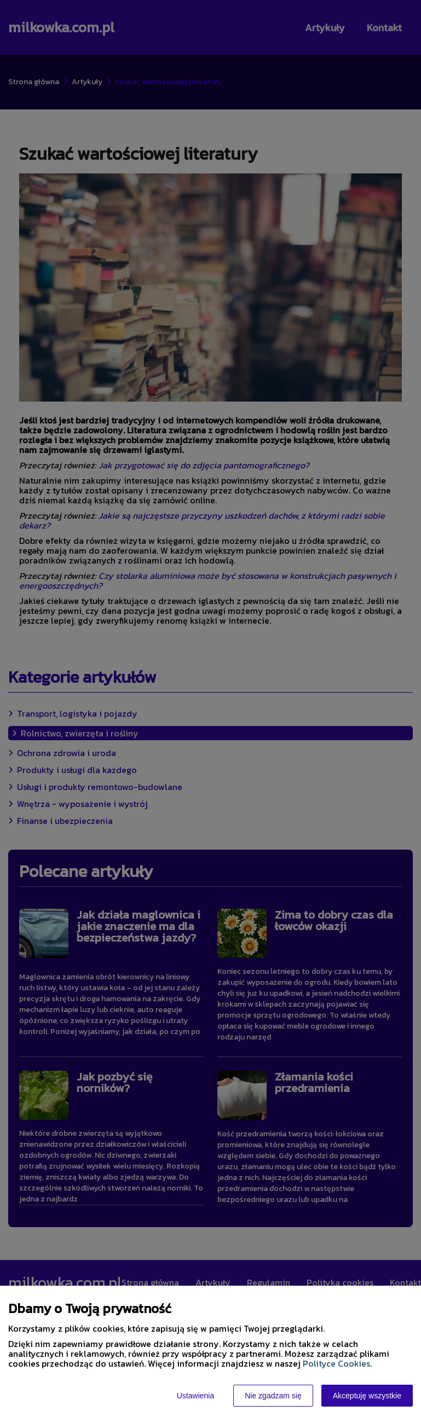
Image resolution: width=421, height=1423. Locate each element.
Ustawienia (195, 1395)
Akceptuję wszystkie (367, 1395)
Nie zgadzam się (273, 1395)
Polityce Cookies (336, 1363)
